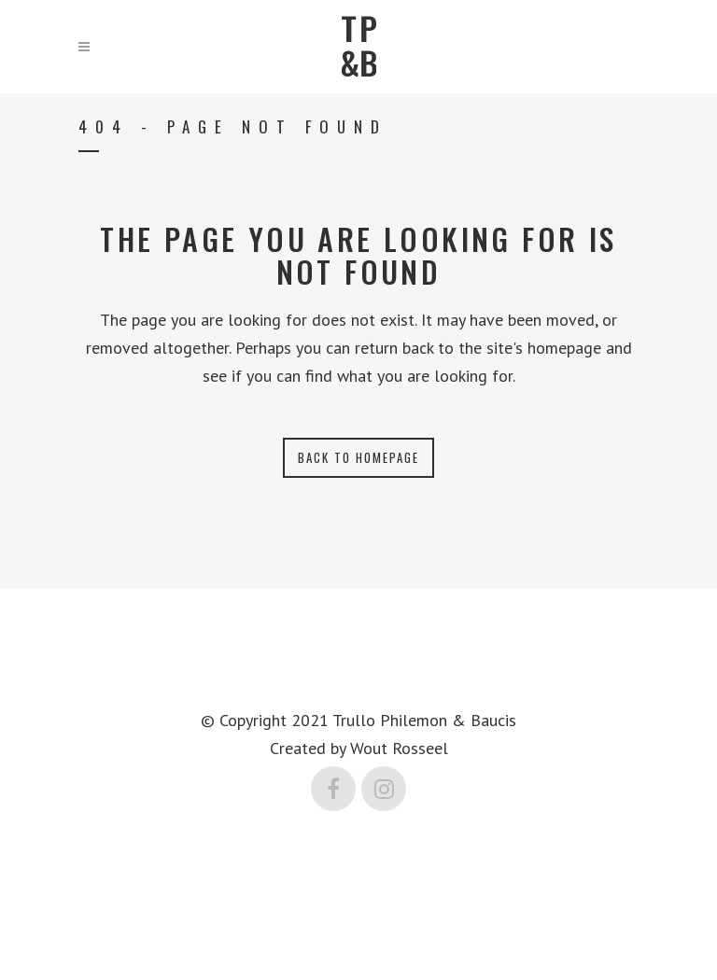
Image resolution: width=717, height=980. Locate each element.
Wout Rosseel (399, 748)
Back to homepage (358, 457)
